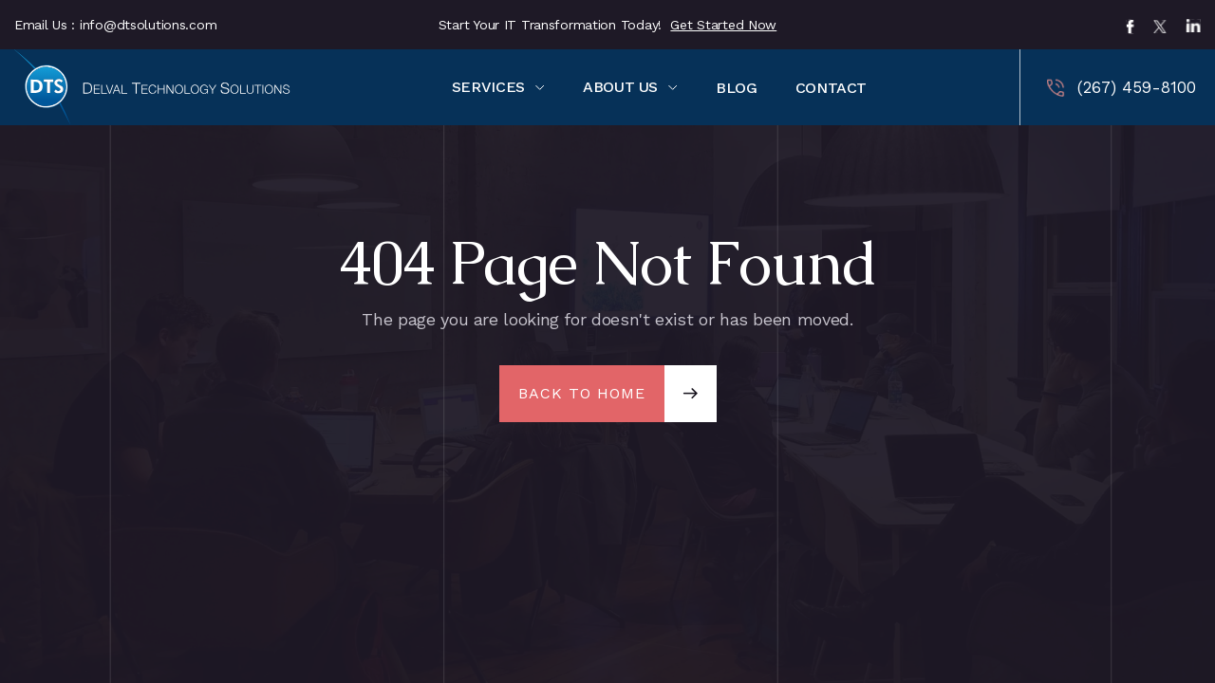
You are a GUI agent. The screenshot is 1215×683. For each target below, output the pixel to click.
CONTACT (831, 88)
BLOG (736, 88)
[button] (498, 87)
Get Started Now (723, 24)
